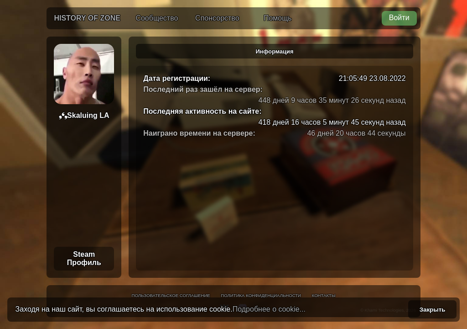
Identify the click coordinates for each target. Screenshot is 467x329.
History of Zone (87, 18)
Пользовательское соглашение (171, 295)
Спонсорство (217, 18)
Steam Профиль (84, 258)
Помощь (278, 18)
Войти (399, 17)
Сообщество (156, 18)
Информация (274, 51)
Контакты (324, 295)
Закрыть (433, 309)
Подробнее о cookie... (269, 309)
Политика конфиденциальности (261, 295)
